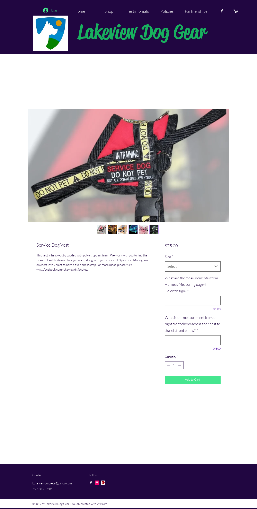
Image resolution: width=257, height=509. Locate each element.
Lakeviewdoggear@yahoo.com (52, 483)
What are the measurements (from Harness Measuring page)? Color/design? (191, 284)
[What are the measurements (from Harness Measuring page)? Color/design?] (192, 301)
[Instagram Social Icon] (97, 483)
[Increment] (180, 365)
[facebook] (222, 11)
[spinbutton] (174, 365)
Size (169, 256)
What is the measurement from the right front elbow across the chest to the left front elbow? (192, 324)
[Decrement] (168, 365)
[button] (235, 11)
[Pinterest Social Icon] (103, 483)
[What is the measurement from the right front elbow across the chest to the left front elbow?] (192, 340)
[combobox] (193, 266)
